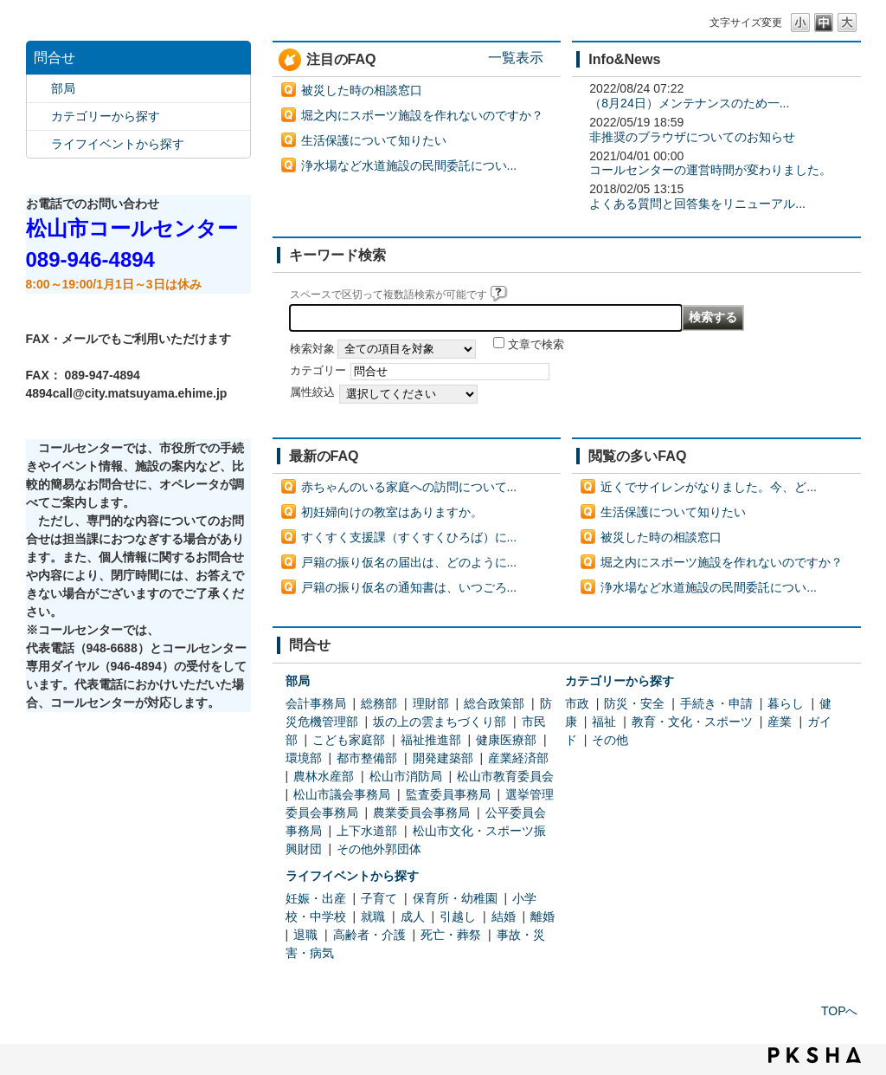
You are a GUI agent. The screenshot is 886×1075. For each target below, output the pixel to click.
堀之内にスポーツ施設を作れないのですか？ (422, 115)
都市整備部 (367, 758)
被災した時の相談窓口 (361, 90)
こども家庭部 (348, 740)
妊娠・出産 (316, 898)
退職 (305, 935)
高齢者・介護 (369, 935)
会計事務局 (316, 703)
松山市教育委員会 (505, 776)
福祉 (604, 722)
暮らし (785, 703)
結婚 (503, 916)
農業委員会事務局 (421, 812)
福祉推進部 (431, 740)
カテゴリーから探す (105, 116)
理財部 (431, 703)
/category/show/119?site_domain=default (39, 89)
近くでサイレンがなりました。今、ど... (708, 487)
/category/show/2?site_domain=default (39, 116)
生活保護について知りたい (373, 140)
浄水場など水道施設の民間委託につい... (409, 165)
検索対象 (312, 349)
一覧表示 (515, 57)
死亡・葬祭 (451, 935)
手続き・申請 (716, 703)
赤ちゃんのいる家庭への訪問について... (409, 487)
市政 (577, 703)
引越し (458, 916)
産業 (779, 722)
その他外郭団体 (379, 849)
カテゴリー (318, 371)
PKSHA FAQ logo (814, 1055)
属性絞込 (312, 392)
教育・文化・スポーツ (692, 722)
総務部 (379, 703)
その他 (610, 740)
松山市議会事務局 (341, 794)
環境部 (304, 758)
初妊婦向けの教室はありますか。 (392, 512)
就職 (373, 916)
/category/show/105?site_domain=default (39, 144)
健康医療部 (506, 740)
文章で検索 (536, 345)
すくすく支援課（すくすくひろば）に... (409, 537)
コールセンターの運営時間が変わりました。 (710, 170)
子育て (379, 898)
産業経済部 (518, 758)
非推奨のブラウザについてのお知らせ (692, 137)
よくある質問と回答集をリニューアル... (697, 203)
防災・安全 (634, 703)
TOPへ (839, 1011)
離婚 (542, 916)
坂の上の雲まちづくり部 (439, 722)
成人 (413, 916)
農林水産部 (323, 776)
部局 (63, 88)
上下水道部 (367, 831)
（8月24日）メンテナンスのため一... (689, 103)
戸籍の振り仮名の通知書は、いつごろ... (409, 587)
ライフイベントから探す (117, 144)
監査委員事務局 (448, 794)
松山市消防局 (405, 776)
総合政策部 (494, 703)
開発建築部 (443, 758)
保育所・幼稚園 (455, 898)
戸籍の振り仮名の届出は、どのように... (409, 562)
